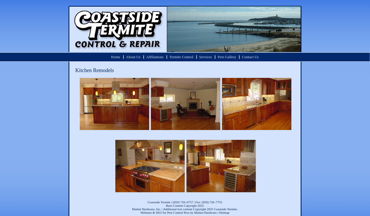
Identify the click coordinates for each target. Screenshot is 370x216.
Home (115, 57)
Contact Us (250, 57)
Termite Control (181, 57)
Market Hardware (205, 212)
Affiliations (155, 57)
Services (205, 57)
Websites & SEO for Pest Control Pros (165, 212)
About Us (133, 57)
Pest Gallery (227, 57)
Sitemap (224, 212)
